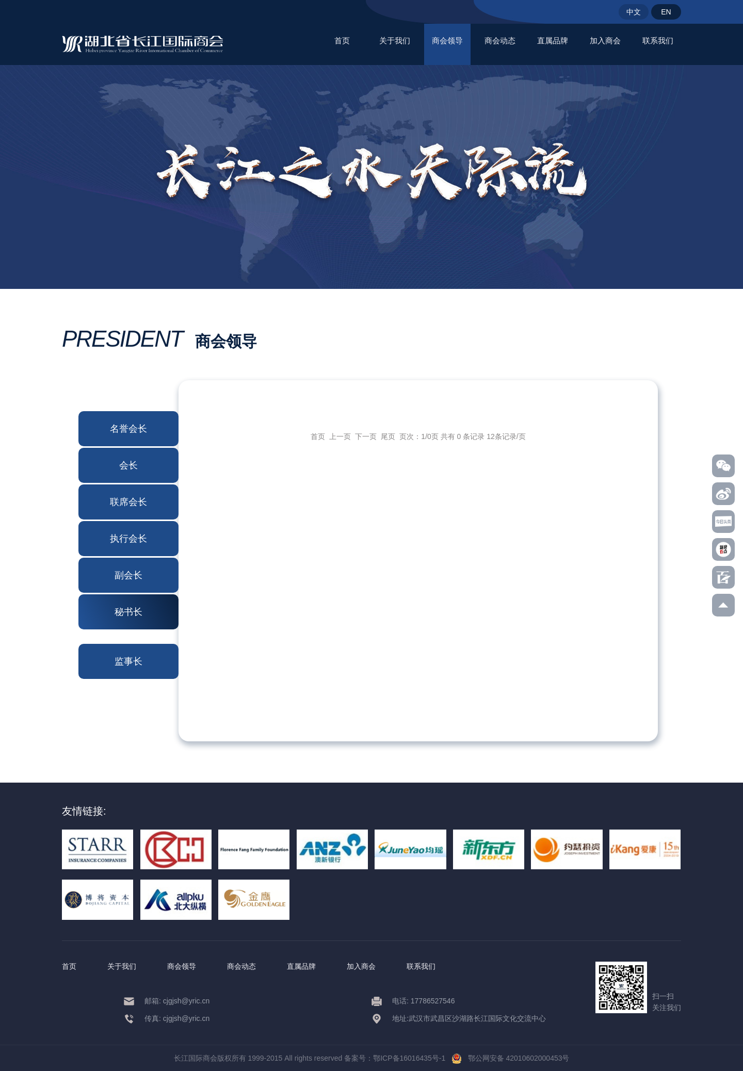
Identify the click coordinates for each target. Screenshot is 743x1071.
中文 (633, 12)
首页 (342, 40)
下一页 (366, 436)
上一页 (340, 436)
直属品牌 (552, 40)
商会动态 (499, 40)
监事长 (128, 661)
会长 (128, 465)
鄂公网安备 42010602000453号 (510, 1058)
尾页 (388, 436)
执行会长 (128, 538)
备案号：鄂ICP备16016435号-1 (394, 1058)
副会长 (128, 575)
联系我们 (657, 40)
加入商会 (605, 40)
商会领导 (447, 40)
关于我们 (394, 40)
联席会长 (128, 502)
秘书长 (128, 612)
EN (666, 12)
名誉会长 (128, 429)
